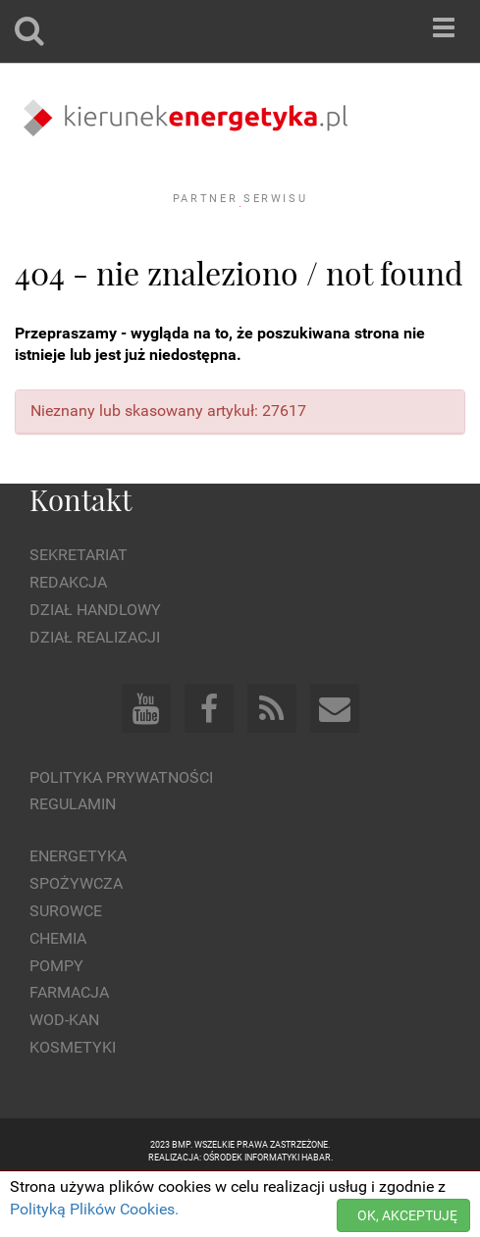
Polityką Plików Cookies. (94, 1209)
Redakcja (68, 636)
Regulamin (72, 858)
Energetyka (78, 910)
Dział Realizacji (94, 690)
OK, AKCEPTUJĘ (407, 1215)
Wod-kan (64, 1073)
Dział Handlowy (95, 663)
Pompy (56, 1018)
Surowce (65, 964)
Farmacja (69, 1046)
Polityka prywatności (121, 830)
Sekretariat (78, 608)
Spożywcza (76, 937)
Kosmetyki (72, 1101)
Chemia (57, 991)
